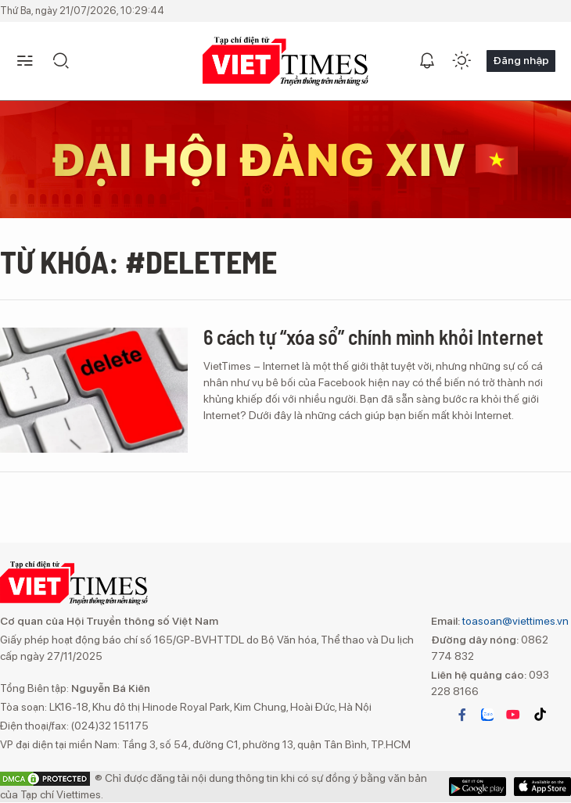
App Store (477, 786)
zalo (487, 714)
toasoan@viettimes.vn (514, 621)
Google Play (542, 786)
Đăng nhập (521, 60)
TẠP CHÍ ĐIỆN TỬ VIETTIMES (285, 61)
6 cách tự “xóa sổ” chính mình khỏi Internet (373, 336)
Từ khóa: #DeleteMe (138, 261)
